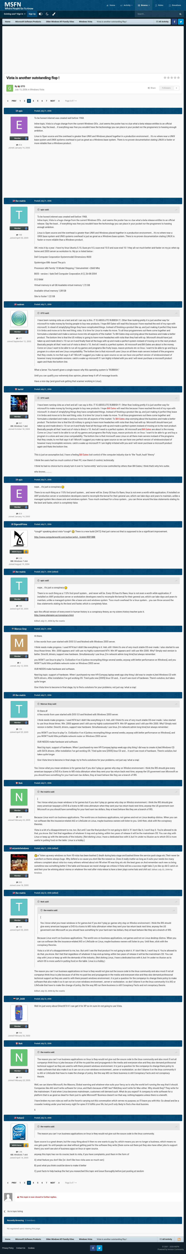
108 (19, 817)
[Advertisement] (93, 49)
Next (52, 101)
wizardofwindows (20, 848)
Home (112, 5)
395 (19, 882)
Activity (127, 5)
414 (19, 145)
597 (19, 423)
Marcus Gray (20, 629)
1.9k (19, 1152)
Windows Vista (37, 89)
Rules (160, 5)
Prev (14, 101)
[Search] (149, 14)
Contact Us (20, 1248)
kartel (20, 389)
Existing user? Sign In (14, 14)
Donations (176, 5)
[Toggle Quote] (38, 209)
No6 (21, 783)
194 (19, 1033)
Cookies (31, 1248)
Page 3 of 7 (70, 101)
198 (19, 235)
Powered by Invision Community (171, 1249)
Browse (144, 5)
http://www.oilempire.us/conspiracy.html (54, 615)
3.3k (19, 558)
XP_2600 (20, 999)
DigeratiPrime (20, 524)
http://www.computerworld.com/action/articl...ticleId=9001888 (64, 537)
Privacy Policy (8, 1248)
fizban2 (20, 1118)
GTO (23, 86)
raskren (20, 304)
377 (19, 338)
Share (152, 88)
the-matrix (21, 201)
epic (21, 111)
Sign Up (32, 14)
